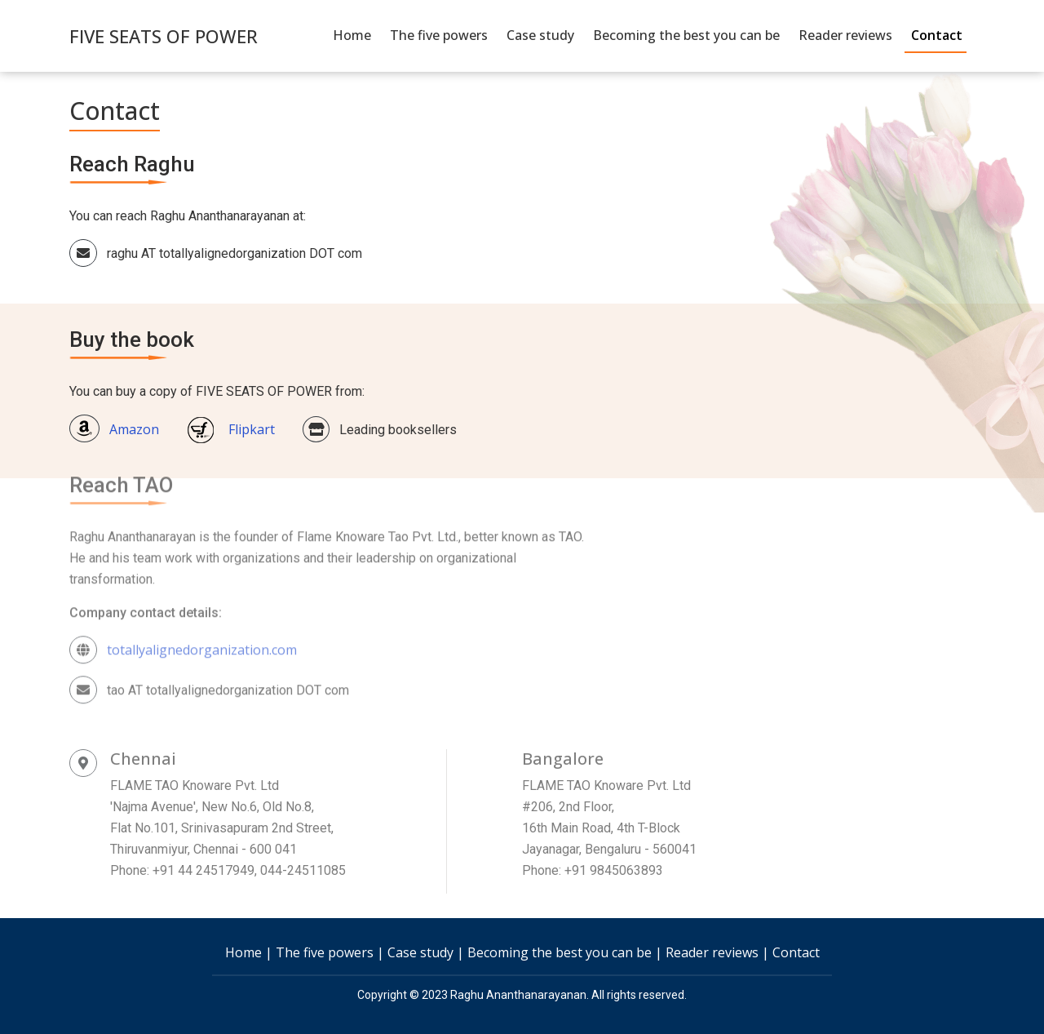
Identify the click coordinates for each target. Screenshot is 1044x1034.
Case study (540, 35)
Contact (936, 35)
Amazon (114, 424)
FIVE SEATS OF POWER (163, 36)
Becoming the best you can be (686, 35)
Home (352, 35)
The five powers (439, 35)
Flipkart (231, 424)
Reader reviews (845, 35)
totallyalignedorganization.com (202, 619)
